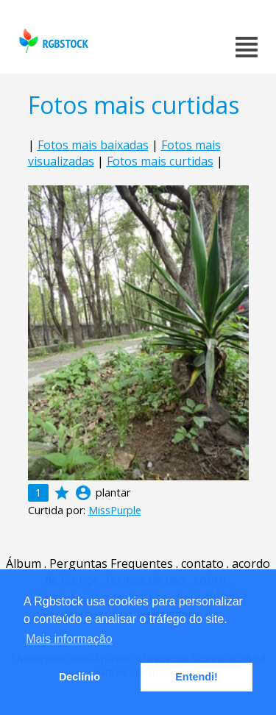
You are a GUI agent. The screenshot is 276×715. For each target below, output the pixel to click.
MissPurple (114, 510)
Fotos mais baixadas (93, 145)
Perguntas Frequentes (111, 563)
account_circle (83, 493)
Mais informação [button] (69, 639)
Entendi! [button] (196, 677)
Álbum (23, 563)
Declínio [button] (79, 677)
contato (202, 563)
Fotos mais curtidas (160, 161)
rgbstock (51, 40)
